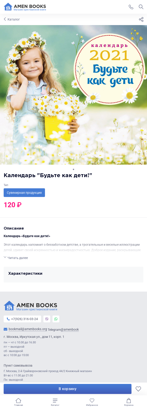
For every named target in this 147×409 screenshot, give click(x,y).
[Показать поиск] (141, 7)
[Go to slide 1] (73, 169)
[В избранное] (138, 389)
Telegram (63, 329)
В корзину (67, 389)
